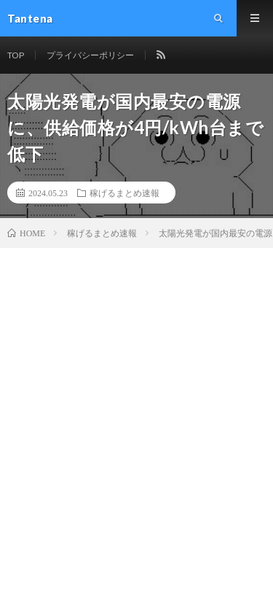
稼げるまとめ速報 (124, 192)
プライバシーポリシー (90, 55)
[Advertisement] (136, 392)
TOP (15, 55)
